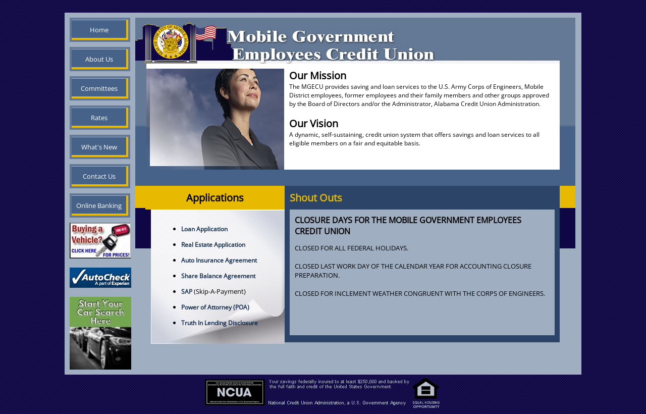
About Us (99, 59)
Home (99, 29)
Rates (99, 117)
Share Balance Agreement (218, 276)
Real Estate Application (213, 244)
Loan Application (204, 229)
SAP (186, 291)
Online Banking (99, 205)
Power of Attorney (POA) (215, 307)
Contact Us (99, 176)
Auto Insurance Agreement (219, 260)
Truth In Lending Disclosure (219, 323)
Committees (99, 88)
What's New (99, 146)
